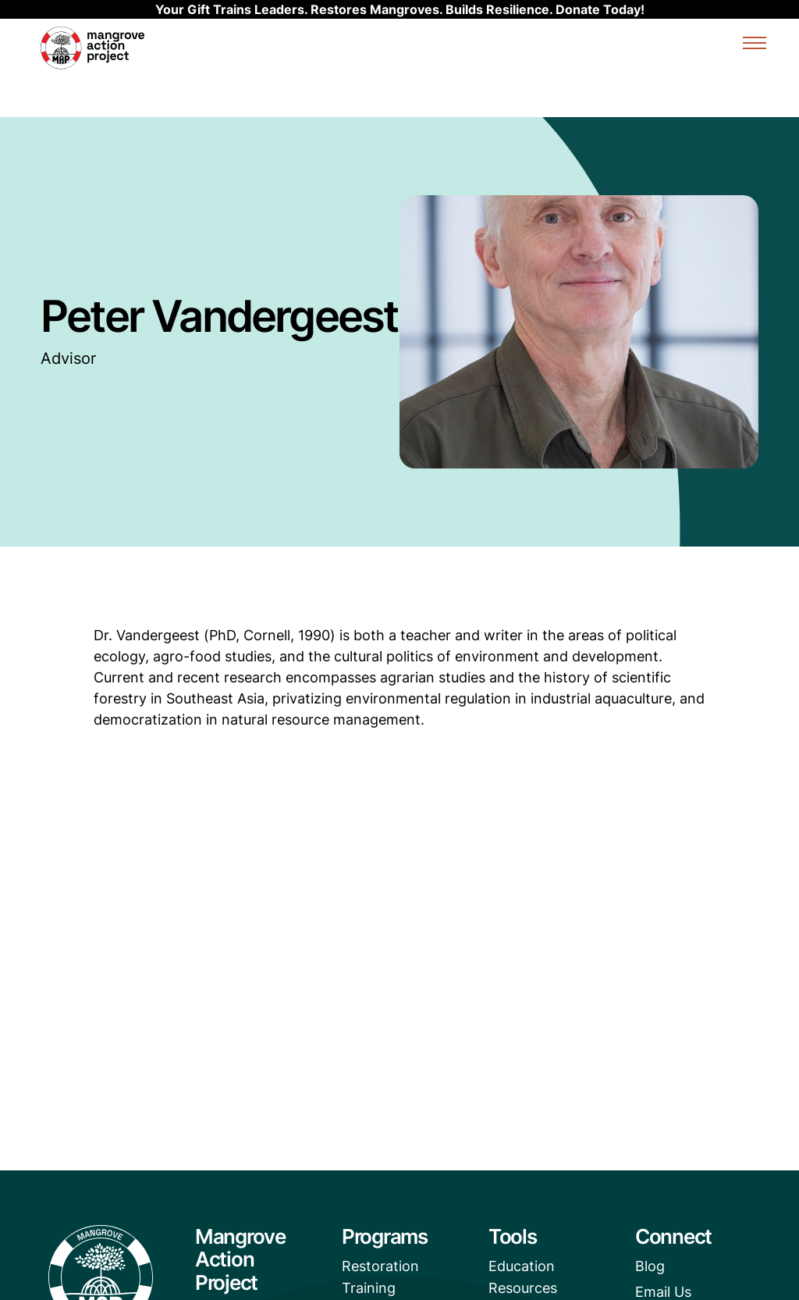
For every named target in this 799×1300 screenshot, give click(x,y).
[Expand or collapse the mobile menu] (754, 45)
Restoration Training (380, 1277)
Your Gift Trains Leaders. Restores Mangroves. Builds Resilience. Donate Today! (400, 9)
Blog (650, 1266)
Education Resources (522, 1277)
